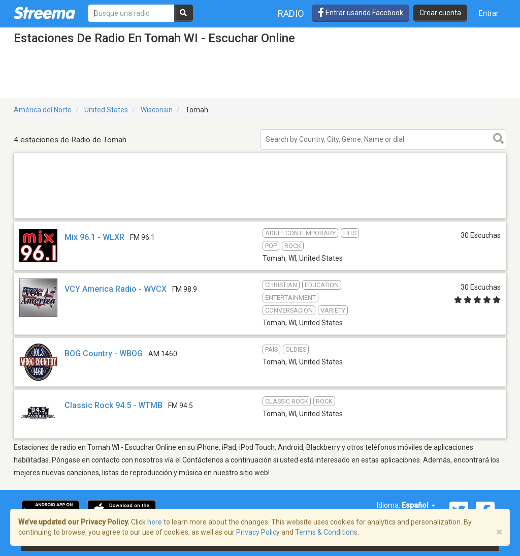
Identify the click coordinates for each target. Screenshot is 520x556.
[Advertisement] (260, 217)
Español (418, 505)
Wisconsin (157, 110)
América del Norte (43, 110)
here (154, 522)
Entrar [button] (489, 13)
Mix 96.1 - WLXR (94, 237)
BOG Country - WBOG (103, 353)
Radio (291, 13)
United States (106, 110)
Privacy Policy (258, 532)
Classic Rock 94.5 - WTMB (113, 405)
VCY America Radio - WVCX (115, 289)
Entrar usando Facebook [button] (360, 13)
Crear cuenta (440, 13)
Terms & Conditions (326, 532)
